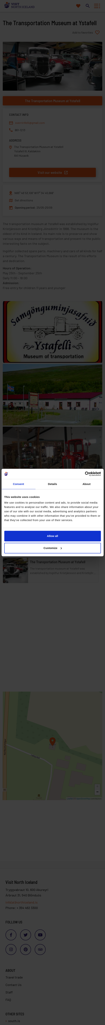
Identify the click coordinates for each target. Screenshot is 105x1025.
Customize (52, 548)
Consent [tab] (18, 484)
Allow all (52, 535)
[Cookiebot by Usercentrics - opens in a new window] (85, 473)
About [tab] (87, 484)
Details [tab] (52, 484)
